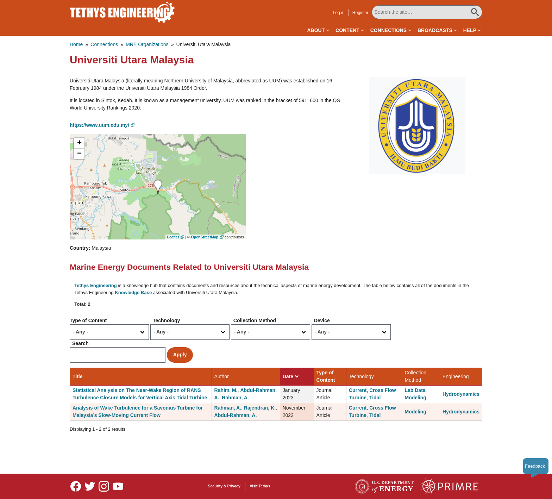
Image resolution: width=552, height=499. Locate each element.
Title (78, 376)
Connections (388, 30)
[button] (417, 125)
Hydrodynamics (461, 394)
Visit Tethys (260, 486)
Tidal (375, 397)
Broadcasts (435, 30)
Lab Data (414, 390)
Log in (338, 12)
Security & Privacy (224, 486)
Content (347, 30)
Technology (166, 320)
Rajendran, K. (260, 408)
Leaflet (173, 237)
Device (322, 320)
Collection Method (254, 320)
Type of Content (88, 320)
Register (360, 12)
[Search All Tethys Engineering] (427, 12)
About (316, 30)
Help (469, 30)
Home (76, 44)
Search (80, 343)
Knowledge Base (133, 292)
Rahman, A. (235, 397)
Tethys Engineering (95, 285)
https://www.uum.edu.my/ (99, 125)
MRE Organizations (147, 44)
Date (291, 376)
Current (358, 390)
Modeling (415, 397)
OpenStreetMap (205, 237)
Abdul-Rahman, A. (235, 415)
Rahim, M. (226, 390)
